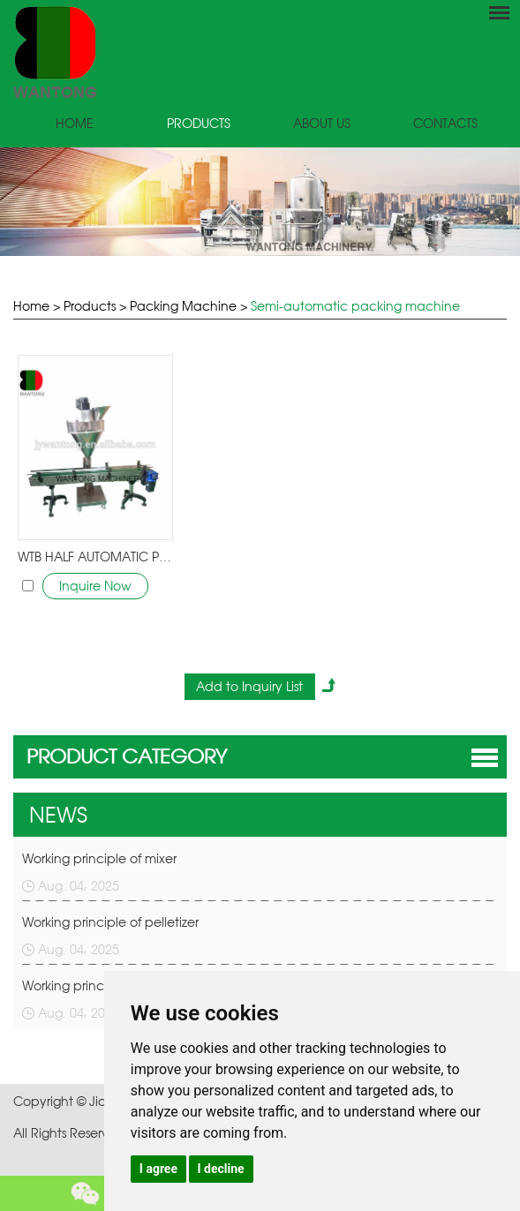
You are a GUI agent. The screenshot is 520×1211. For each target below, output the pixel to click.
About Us (321, 123)
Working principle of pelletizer (110, 921)
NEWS (58, 814)
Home (75, 123)
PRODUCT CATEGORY (126, 756)
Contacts (445, 123)
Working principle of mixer (99, 858)
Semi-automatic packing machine (355, 305)
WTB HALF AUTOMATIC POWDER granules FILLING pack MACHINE (95, 556)
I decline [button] (221, 1169)
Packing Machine (183, 305)
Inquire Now (95, 585)
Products (198, 123)
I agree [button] (158, 1169)
